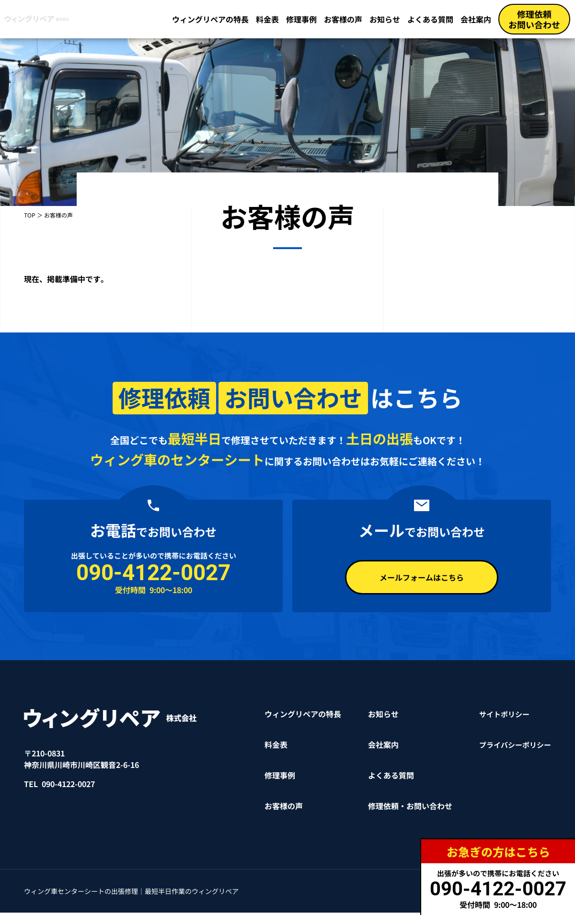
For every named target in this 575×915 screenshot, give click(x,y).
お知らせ (384, 19)
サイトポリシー (501, 716)
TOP (29, 215)
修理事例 (301, 19)
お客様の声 (343, 19)
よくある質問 (430, 19)
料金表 (267, 19)
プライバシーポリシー (512, 747)
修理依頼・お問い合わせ (405, 808)
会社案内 (475, 19)
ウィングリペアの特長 (210, 19)
